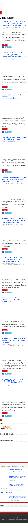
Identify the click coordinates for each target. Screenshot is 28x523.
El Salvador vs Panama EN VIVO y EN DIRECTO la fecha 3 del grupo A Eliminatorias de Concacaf (14, 179)
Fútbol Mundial (19, 27)
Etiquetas (22, 466)
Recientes (3, 466)
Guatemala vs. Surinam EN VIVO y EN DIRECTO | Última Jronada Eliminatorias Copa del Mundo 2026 (14, 24)
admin (3, 27)
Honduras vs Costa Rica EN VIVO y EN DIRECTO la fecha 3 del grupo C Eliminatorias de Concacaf (13, 220)
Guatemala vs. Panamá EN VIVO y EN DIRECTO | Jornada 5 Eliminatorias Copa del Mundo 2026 (14, 55)
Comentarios (15, 466)
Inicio (2, 15)
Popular (9, 466)
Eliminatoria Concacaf (7, 345)
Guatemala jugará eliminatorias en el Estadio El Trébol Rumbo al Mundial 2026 (14, 300)
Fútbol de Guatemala (7, 59)
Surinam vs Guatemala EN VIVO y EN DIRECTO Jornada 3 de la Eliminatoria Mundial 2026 (13, 259)
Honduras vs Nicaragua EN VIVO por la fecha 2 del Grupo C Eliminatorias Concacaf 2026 (14, 340)
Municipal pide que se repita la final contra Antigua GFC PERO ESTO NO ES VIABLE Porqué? (18, 497)
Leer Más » (5, 44)
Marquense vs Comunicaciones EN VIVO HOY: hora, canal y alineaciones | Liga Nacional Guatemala (17, 478)
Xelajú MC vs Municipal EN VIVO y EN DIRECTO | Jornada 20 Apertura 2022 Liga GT (18, 471)
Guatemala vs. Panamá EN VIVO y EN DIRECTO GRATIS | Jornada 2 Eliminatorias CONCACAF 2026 (13, 381)
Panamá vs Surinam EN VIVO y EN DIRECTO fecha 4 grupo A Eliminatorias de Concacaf (13, 97)
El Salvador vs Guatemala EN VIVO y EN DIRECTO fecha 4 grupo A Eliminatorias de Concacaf (14, 139)
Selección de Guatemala (13, 264)
